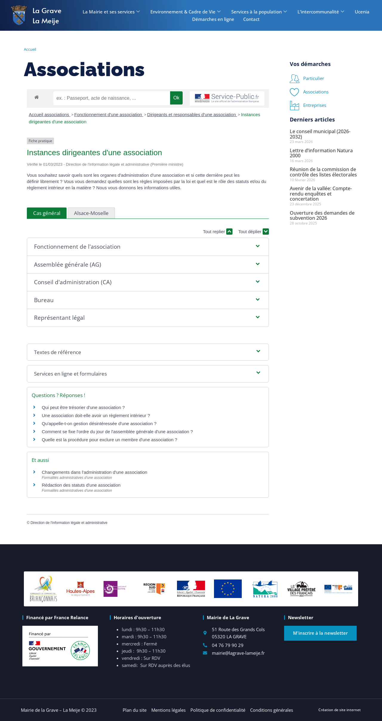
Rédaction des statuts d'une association (81, 485)
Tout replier (217, 231)
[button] (148, 247)
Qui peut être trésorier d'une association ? (83, 407)
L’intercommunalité (321, 12)
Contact (251, 19)
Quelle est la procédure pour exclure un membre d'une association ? (109, 439)
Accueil (30, 49)
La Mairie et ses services (111, 12)
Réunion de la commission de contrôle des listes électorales (323, 172)
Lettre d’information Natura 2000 (321, 153)
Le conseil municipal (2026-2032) (320, 134)
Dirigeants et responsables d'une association (192, 114)
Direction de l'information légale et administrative (68, 523)
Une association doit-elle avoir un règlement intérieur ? (96, 415)
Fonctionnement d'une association (108, 114)
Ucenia (362, 12)
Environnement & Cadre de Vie (185, 12)
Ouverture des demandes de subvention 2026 (322, 216)
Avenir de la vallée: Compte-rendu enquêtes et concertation (321, 193)
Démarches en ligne (213, 19)
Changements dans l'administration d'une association (94, 472)
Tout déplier (253, 231)
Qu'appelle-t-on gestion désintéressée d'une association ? (99, 423)
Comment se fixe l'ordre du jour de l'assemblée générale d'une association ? (117, 431)
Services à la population (259, 12)
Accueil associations (49, 114)
